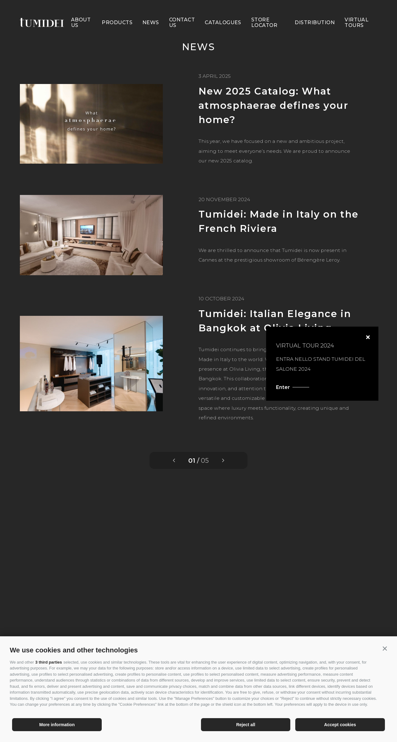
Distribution (315, 12)
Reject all (245, 724)
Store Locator (264, 12)
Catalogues (223, 12)
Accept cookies (340, 724)
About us (81, 12)
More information (56, 724)
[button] (384, 648)
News (150, 12)
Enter (311, 387)
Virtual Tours (356, 12)
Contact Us (182, 12)
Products (117, 12)
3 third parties (48, 662)
